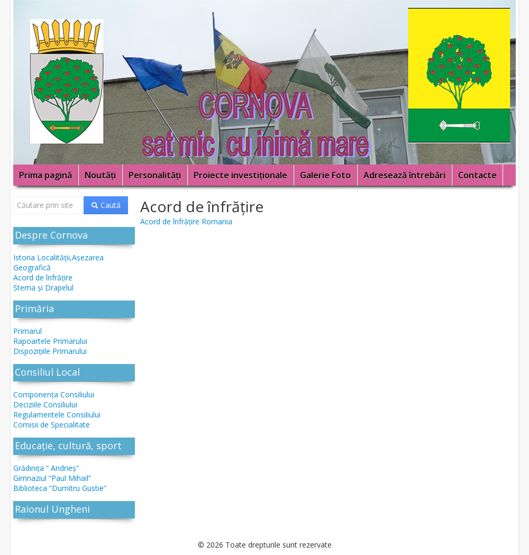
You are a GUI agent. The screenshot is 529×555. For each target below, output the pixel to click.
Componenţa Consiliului (53, 394)
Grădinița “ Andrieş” (46, 468)
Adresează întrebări (404, 175)
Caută (106, 205)
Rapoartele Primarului (50, 341)
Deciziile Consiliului (45, 404)
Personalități (155, 175)
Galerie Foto (325, 175)
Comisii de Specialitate (51, 425)
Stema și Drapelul (43, 288)
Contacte (477, 175)
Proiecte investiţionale (240, 175)
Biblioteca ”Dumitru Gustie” (59, 488)
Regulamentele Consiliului (57, 415)
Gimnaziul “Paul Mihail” (52, 478)
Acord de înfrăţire (42, 277)
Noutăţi (100, 175)
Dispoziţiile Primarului (50, 351)
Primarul (27, 331)
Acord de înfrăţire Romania (186, 221)
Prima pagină (45, 175)
